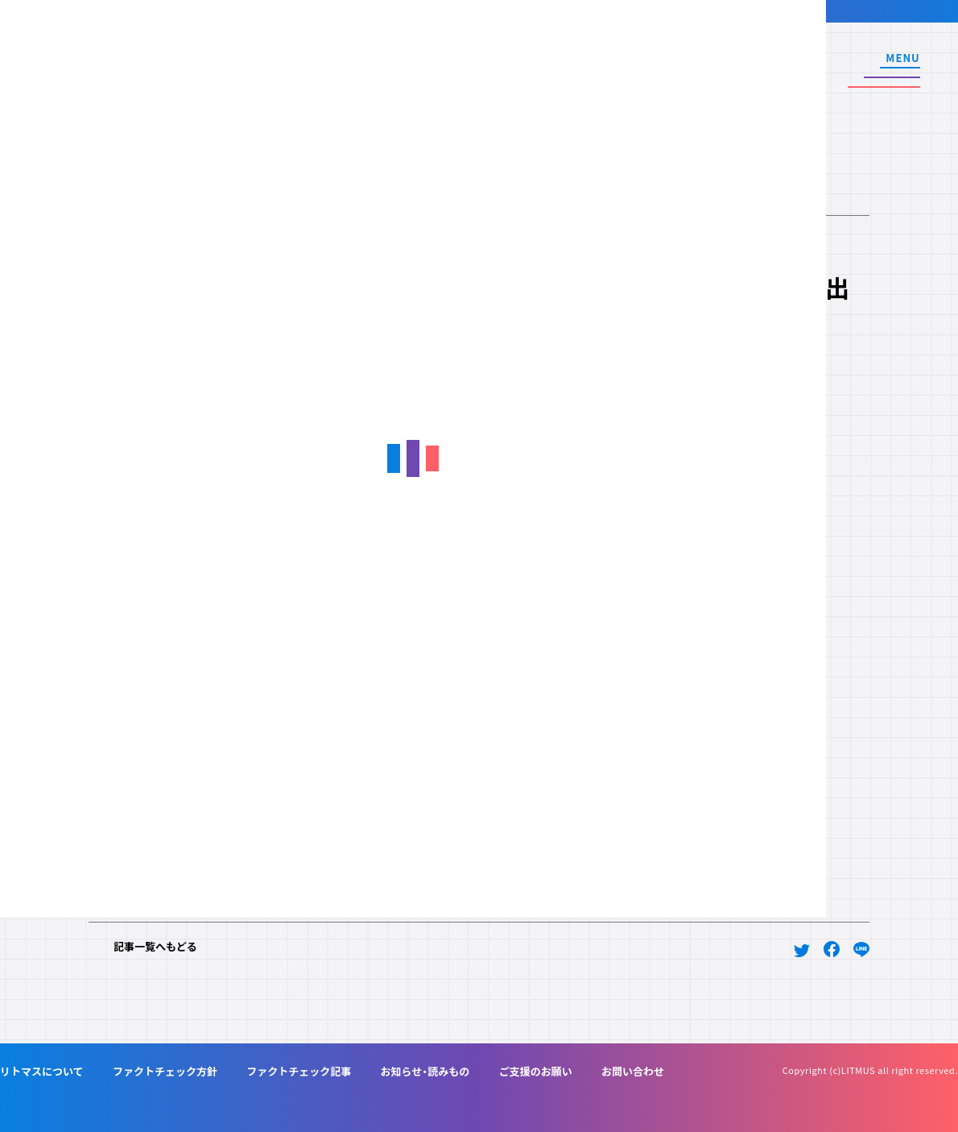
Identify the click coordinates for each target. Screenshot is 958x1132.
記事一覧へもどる (155, 946)
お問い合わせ (632, 1071)
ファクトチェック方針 (165, 1071)
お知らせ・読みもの (425, 1071)
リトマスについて (42, 1071)
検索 (802, 71)
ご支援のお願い (535, 1071)
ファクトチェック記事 (298, 1071)
